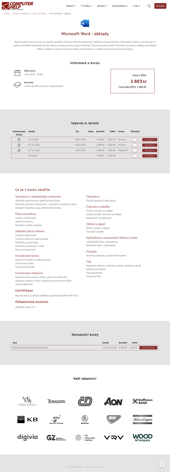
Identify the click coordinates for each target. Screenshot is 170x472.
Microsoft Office (40, 13)
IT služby (85, 5)
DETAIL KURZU (148, 348)
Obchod (101, 5)
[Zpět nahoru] (162, 464)
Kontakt (160, 5)
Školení (70, 5)
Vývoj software (119, 5)
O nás (135, 5)
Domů (6, 13)
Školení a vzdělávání (21, 13)
